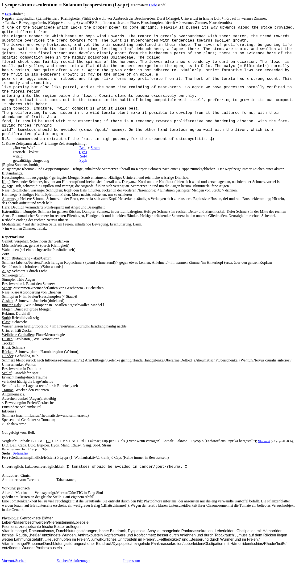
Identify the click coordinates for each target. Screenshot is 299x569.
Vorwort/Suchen (14, 561)
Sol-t (83, 156)
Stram (95, 148)
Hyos (83, 152)
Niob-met (264, 441)
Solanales (20, 453)
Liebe (153, 5)
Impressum (131, 561)
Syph (83, 160)
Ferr (8, 14)
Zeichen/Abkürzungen (73, 561)
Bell (82, 148)
